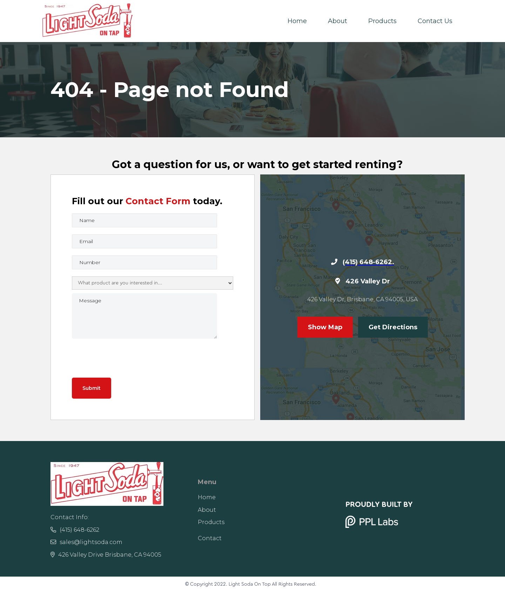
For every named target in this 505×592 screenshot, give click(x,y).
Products (382, 21)
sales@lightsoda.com (86, 542)
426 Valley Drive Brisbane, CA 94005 (105, 554)
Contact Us (435, 21)
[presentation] (125, 357)
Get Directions (393, 327)
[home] (87, 21)
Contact (210, 538)
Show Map (325, 327)
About (337, 21)
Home (297, 21)
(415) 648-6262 (74, 529)
